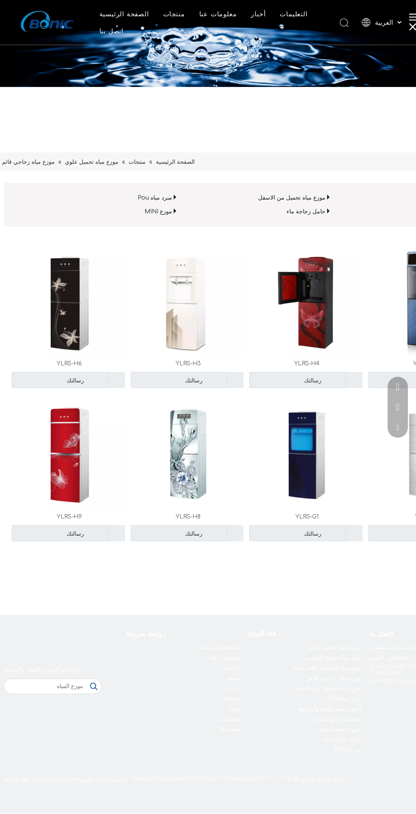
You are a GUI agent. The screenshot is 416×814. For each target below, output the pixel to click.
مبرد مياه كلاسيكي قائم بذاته (327, 668)
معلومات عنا (218, 14)
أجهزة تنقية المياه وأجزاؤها (330, 709)
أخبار (258, 14)
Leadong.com (59, 779)
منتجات (174, 14)
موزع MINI (158, 211)
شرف (232, 688)
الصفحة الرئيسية (124, 14)
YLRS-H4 (306, 363)
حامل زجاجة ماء (306, 211)
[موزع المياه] (45, 686)
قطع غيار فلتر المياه (338, 719)
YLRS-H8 (188, 517)
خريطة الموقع (20, 779)
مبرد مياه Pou (155, 198)
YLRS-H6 (69, 363)
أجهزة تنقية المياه (341, 729)
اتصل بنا (111, 31)
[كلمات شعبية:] (93, 686)
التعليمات (293, 14)
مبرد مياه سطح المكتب (333, 658)
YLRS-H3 (188, 363)
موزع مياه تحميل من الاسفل (291, 198)
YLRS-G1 (307, 517)
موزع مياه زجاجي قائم (334, 678)
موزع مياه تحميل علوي (334, 647)
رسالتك (286, 380)
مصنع (233, 678)
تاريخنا (232, 668)
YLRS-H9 (69, 517)
